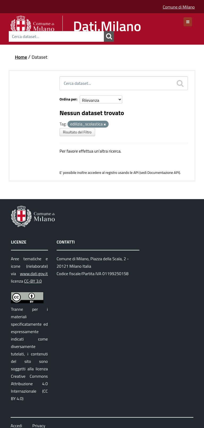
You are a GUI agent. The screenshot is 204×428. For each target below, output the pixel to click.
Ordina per (68, 99)
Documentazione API (163, 172)
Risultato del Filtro (77, 132)
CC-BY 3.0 (33, 281)
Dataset (40, 57)
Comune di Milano (179, 7)
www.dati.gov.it (34, 273)
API (136, 172)
